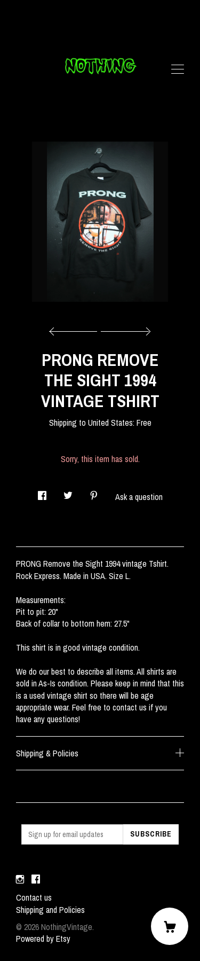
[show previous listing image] (75, 328)
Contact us (34, 897)
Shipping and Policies (50, 910)
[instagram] (20, 879)
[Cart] (169, 926)
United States (110, 422)
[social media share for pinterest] (94, 492)
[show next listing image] (124, 328)
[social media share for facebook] (42, 492)
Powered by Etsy (43, 938)
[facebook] (35, 879)
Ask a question (139, 497)
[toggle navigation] (177, 69)
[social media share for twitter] (68, 492)
